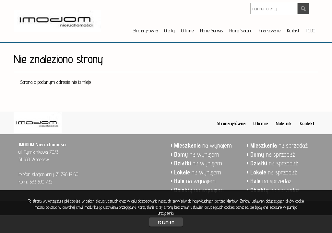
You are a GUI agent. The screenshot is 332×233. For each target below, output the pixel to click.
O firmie (187, 31)
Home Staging (240, 31)
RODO (310, 31)
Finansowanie (269, 31)
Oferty (169, 31)
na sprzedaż (279, 145)
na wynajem (203, 145)
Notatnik (284, 123)
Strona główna (145, 31)
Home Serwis (211, 31)
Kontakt (293, 31)
